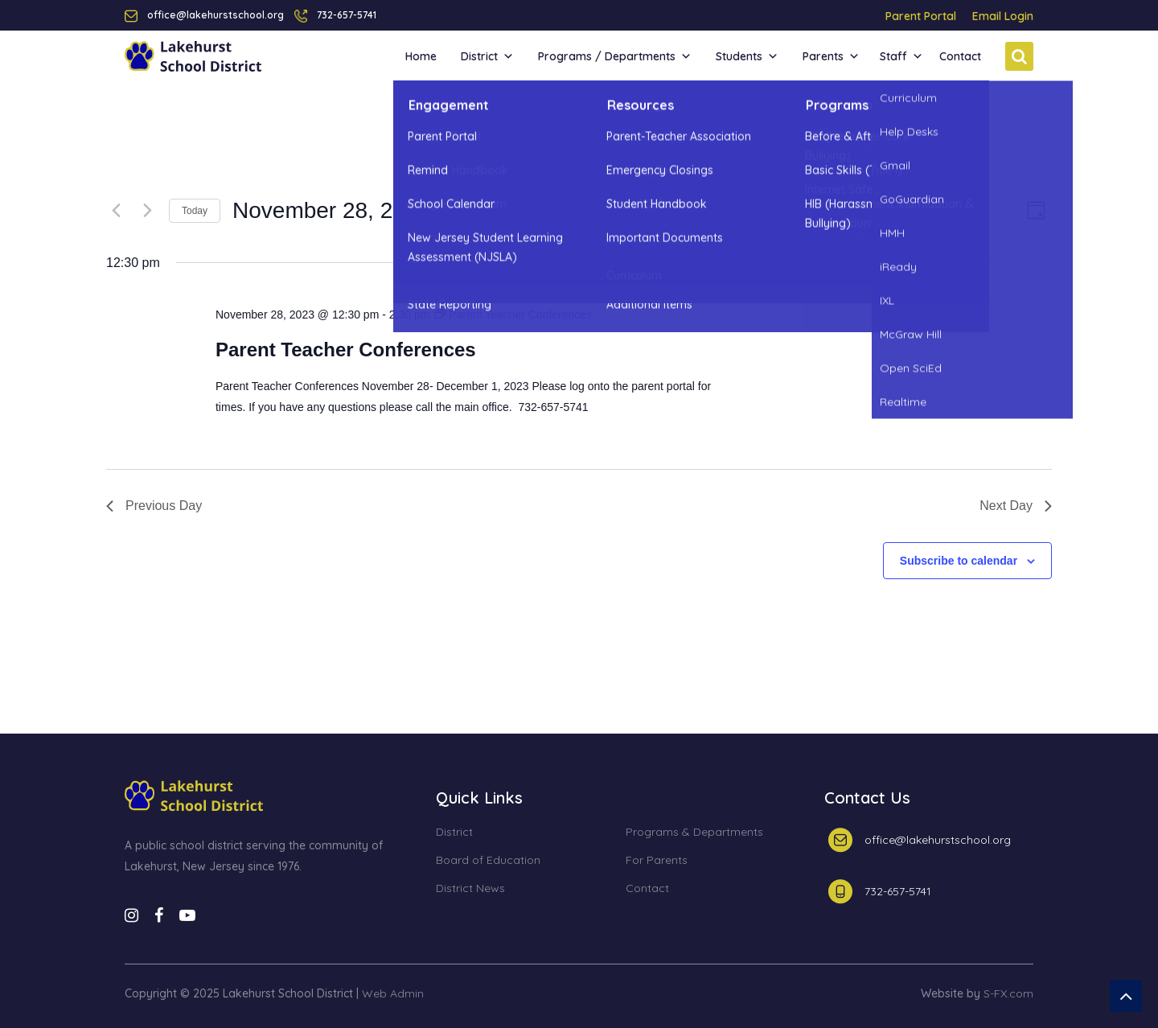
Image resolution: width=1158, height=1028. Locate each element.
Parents (831, 56)
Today (194, 210)
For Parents (657, 860)
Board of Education (488, 860)
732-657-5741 (346, 15)
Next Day (1015, 505)
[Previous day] (115, 210)
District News (470, 888)
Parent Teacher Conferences (346, 349)
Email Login (1002, 16)
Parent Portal (920, 16)
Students (747, 56)
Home (421, 56)
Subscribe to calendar (958, 560)
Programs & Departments (694, 832)
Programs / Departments (615, 56)
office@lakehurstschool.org (937, 840)
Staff (901, 56)
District (487, 56)
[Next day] (147, 210)
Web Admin (393, 993)
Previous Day (154, 505)
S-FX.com (1008, 993)
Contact (960, 56)
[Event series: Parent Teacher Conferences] (513, 314)
